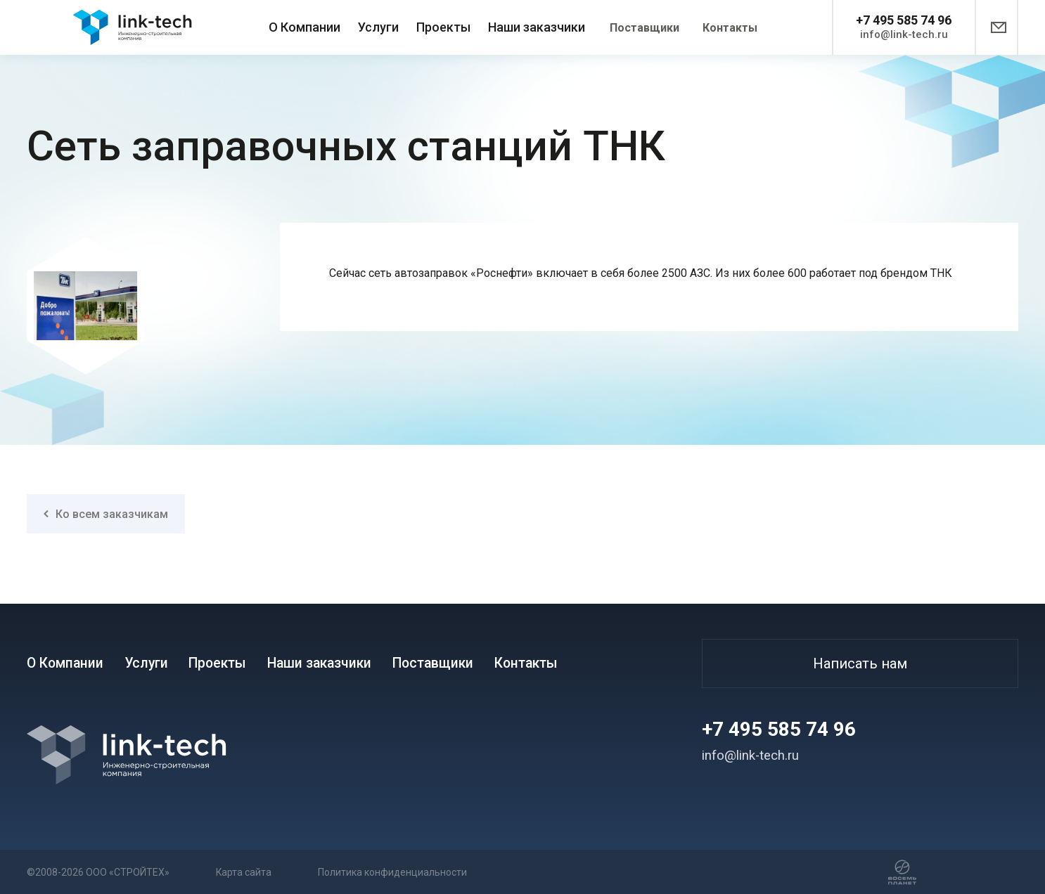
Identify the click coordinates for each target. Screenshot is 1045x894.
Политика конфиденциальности (451, 871)
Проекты (443, 27)
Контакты (730, 27)
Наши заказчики (536, 27)
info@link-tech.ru (904, 34)
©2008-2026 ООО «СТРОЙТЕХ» (100, 871)
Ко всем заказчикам (106, 514)
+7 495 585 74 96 (903, 20)
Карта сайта (273, 871)
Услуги (378, 27)
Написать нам (860, 663)
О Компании (304, 27)
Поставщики (644, 27)
